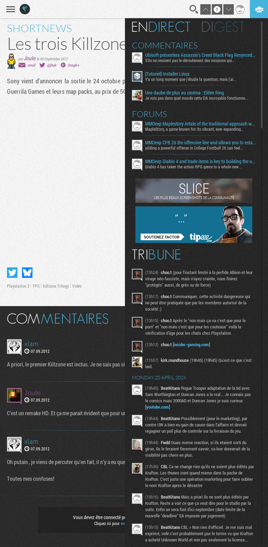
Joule (30, 58)
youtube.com (157, 407)
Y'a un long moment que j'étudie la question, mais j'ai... (191, 79)
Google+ (73, 65)
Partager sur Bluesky (27, 272)
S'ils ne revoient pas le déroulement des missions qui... (190, 60)
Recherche (194, 9)
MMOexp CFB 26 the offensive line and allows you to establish (200, 142)
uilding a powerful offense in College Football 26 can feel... (194, 147)
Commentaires (165, 45)
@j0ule (52, 65)
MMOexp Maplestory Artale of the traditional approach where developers (200, 124)
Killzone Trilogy (56, 286)
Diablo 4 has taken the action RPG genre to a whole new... (193, 166)
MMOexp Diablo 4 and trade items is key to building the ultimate (200, 161)
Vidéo (77, 286)
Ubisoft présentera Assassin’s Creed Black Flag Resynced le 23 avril (200, 55)
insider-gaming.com (191, 344)
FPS (36, 286)
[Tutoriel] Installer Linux (167, 74)
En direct (161, 27)
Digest (223, 27)
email (31, 65)
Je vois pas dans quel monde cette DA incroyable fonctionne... (196, 98)
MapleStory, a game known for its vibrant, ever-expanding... (194, 129)
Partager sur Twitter (12, 272)
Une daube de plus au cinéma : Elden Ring (184, 93)
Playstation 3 (18, 286)
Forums (149, 114)
